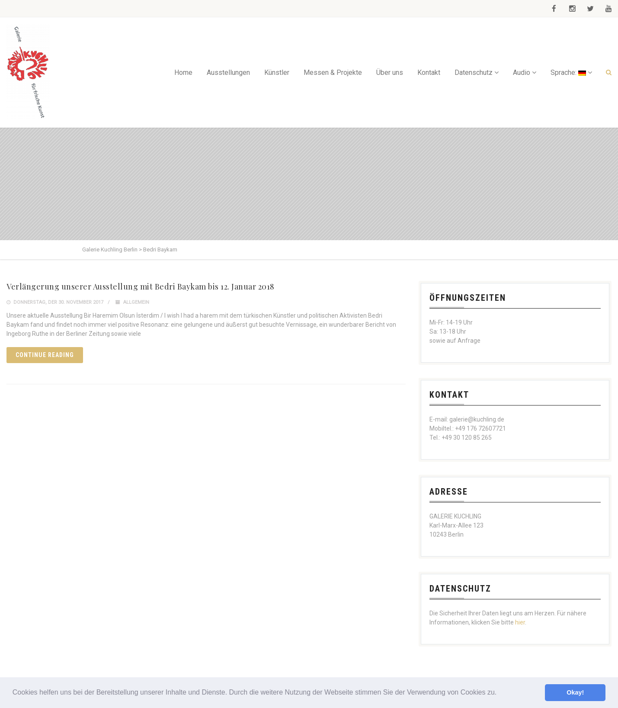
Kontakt (428, 72)
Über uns (389, 72)
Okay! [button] (575, 692)
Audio (521, 72)
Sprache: (568, 72)
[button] (500, 693)
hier (520, 622)
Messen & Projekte (333, 72)
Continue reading (45, 354)
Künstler (276, 72)
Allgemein (136, 302)
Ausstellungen (228, 72)
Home (183, 72)
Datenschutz (474, 72)
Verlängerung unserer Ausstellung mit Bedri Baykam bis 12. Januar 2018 (140, 286)
